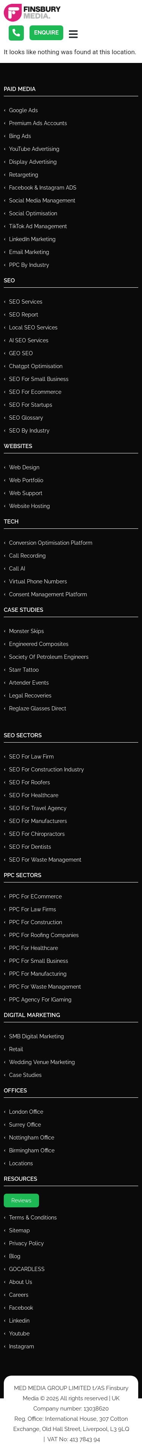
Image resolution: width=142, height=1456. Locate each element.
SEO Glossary (26, 418)
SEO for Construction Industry (46, 769)
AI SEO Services (28, 340)
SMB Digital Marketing (36, 1036)
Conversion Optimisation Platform (50, 543)
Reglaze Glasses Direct (37, 708)
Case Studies (25, 1075)
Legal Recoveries (30, 696)
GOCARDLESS (27, 1269)
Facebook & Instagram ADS (42, 188)
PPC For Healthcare (33, 948)
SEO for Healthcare (33, 795)
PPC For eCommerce (35, 896)
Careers (18, 1295)
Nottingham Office (31, 1138)
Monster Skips (26, 631)
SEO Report (23, 315)
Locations (21, 1163)
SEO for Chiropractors (37, 834)
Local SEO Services (33, 327)
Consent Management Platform (48, 594)
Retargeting (23, 175)
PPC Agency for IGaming (40, 1000)
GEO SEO (21, 353)
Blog (14, 1256)
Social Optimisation (33, 213)
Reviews (21, 1200)
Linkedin (19, 1321)
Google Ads (23, 110)
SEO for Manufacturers (38, 821)
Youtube (19, 1334)
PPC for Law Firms (32, 909)
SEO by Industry (29, 431)
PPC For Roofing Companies (44, 935)
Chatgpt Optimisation (35, 366)
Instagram (21, 1346)
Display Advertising (33, 162)
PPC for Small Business (38, 961)
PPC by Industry (29, 265)
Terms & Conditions (33, 1218)
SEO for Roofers (29, 782)
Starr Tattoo (24, 670)
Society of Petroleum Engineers (49, 657)
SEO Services (25, 302)
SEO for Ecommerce (35, 392)
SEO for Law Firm (31, 757)
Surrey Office (25, 1125)
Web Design (24, 467)
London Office (26, 1112)
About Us (20, 1282)
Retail (16, 1049)
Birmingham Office (32, 1150)
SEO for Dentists (30, 847)
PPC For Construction (35, 922)
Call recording (27, 556)
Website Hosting (29, 506)
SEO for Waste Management (45, 860)
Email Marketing (29, 252)
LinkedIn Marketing (32, 239)
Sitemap (19, 1230)
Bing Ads (20, 136)
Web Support (25, 493)
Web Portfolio (26, 480)
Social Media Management (42, 200)
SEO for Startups (30, 405)
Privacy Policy (26, 1243)
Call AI (17, 569)
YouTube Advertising (34, 149)
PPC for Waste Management (45, 987)
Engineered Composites (39, 644)
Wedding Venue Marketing (42, 1062)
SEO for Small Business (39, 379)
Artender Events (29, 683)
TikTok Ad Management (38, 226)
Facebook (21, 1308)
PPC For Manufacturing (38, 974)
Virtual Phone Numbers (38, 581)
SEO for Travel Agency (38, 808)
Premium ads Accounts (38, 123)
